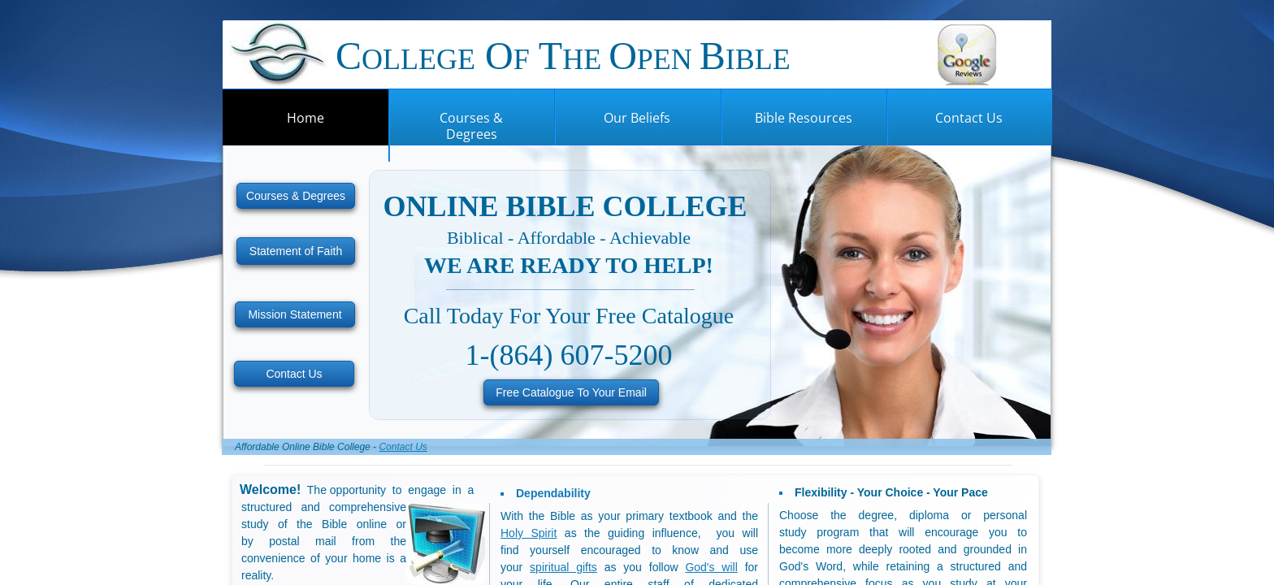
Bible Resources (803, 118)
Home (305, 118)
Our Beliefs (637, 118)
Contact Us (969, 118)
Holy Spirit (528, 533)
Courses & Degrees (471, 126)
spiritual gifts (563, 567)
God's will (711, 567)
